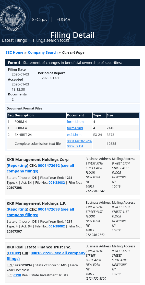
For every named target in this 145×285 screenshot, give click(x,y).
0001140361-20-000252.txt (79, 143)
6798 (17, 275)
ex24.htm (74, 134)
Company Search (43, 52)
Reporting (17, 165)
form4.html (75, 121)
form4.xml (75, 128)
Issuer (14, 252)
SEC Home (14, 52)
